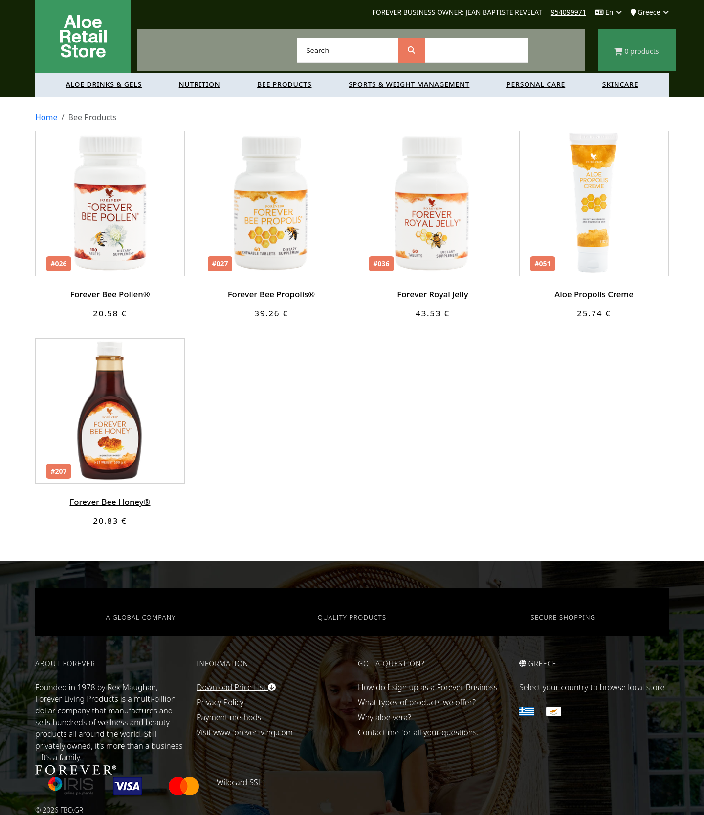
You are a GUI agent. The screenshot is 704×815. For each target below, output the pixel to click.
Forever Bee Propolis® (271, 294)
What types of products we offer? (417, 702)
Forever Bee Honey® (110, 501)
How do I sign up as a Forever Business (428, 687)
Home (46, 117)
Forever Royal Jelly (432, 294)
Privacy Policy (220, 702)
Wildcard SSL (239, 782)
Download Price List (236, 687)
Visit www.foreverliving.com (245, 732)
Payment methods (229, 717)
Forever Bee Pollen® (110, 294)
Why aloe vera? (384, 717)
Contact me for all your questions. (418, 732)
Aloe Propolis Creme (594, 294)
